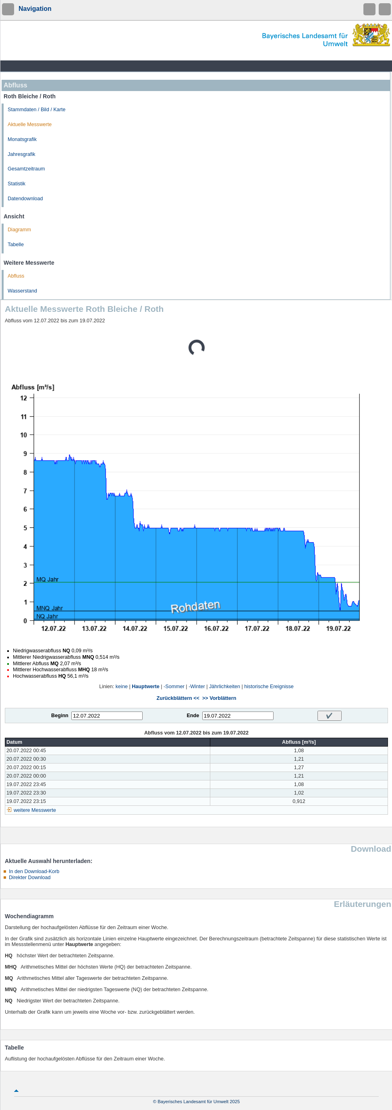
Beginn (59, 715)
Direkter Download (30, 877)
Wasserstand (22, 291)
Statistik (16, 184)
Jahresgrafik (21, 154)
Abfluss (16, 276)
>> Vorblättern (219, 698)
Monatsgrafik (22, 139)
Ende (193, 715)
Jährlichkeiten (224, 686)
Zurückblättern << (178, 698)
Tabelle (16, 244)
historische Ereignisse (269, 686)
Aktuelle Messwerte (30, 124)
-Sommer (174, 686)
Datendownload (25, 198)
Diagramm (19, 229)
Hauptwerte (146, 686)
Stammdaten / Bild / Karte (37, 109)
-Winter (197, 686)
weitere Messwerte (35, 810)
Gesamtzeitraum (26, 169)
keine (122, 686)
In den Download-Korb (34, 871)
